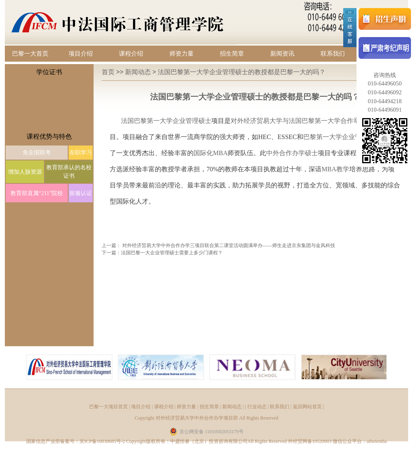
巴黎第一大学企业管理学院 (342, 136)
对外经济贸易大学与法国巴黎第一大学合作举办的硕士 (308, 120)
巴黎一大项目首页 (108, 406)
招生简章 (232, 53)
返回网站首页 (307, 406)
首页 (109, 72)
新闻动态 (138, 72)
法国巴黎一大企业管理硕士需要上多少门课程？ (172, 253)
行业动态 (257, 406)
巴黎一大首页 (30, 53)
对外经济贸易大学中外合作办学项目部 (197, 418)
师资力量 (181, 53)
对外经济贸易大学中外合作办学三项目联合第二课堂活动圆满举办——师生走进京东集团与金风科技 (228, 245)
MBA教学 (335, 169)
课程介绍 (131, 53)
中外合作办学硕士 (292, 153)
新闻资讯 (282, 53)
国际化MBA (210, 153)
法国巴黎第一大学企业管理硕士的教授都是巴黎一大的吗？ (241, 72)
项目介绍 (81, 53)
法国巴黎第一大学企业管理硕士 (166, 120)
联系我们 (333, 53)
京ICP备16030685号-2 (102, 441)
